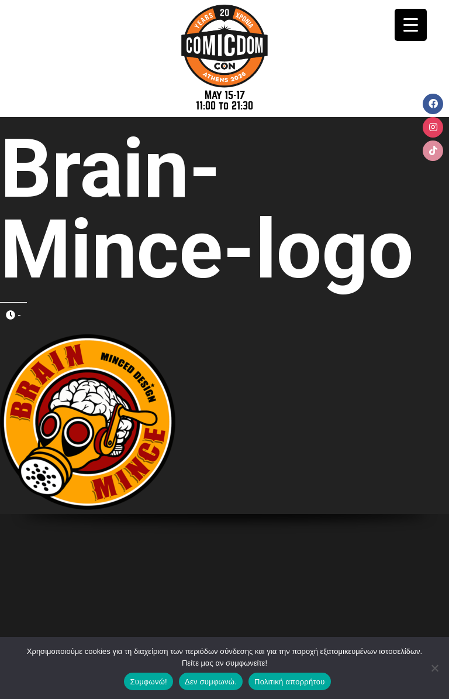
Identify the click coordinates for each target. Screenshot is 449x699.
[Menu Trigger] (411, 25)
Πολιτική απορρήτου (289, 681)
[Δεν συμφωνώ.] (434, 668)
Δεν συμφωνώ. (211, 681)
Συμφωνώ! (148, 681)
